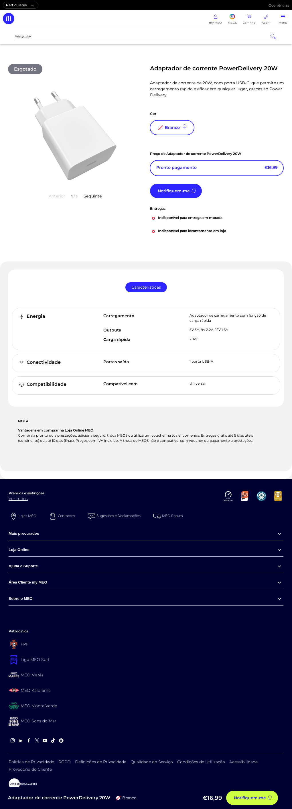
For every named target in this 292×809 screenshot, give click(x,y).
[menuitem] (146, 533)
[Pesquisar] (273, 36)
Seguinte (93, 196)
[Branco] (172, 127)
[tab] (146, 287)
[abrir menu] (283, 18)
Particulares (20, 5)
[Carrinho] (249, 18)
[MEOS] (232, 18)
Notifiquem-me (174, 190)
